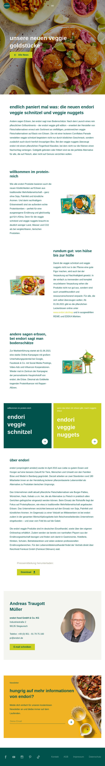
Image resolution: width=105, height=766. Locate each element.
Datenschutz (95, 757)
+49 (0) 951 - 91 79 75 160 (31, 634)
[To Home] (7, 6)
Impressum (78, 757)
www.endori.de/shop (63, 312)
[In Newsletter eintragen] (71, 722)
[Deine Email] (37, 721)
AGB (66, 757)
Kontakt (55, 757)
